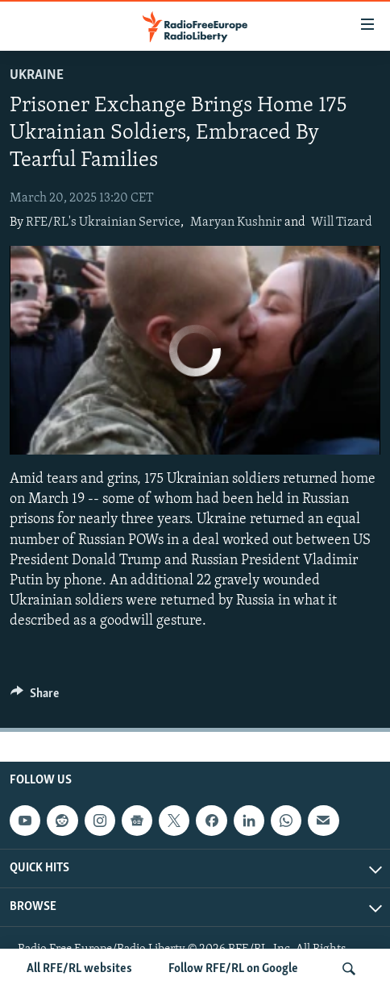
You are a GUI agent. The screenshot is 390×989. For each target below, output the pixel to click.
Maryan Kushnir (236, 222)
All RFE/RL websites (79, 968)
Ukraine (37, 75)
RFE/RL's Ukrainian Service (103, 222)
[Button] (34, 697)
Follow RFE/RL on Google (233, 968)
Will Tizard (341, 222)
